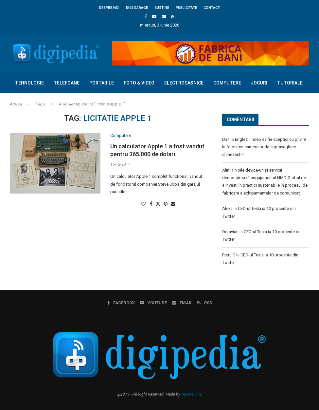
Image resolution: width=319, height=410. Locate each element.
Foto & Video (138, 82)
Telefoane (66, 82)
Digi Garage (137, 8)
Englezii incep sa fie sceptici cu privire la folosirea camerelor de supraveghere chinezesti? (264, 147)
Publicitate (186, 8)
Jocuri (259, 82)
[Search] (306, 121)
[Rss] (172, 16)
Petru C (228, 254)
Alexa (227, 208)
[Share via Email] (173, 203)
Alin (225, 170)
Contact (212, 8)
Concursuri (29, 102)
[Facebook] (146, 16)
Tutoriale (289, 82)
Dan (226, 139)
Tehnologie (29, 82)
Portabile (101, 82)
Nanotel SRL (191, 394)
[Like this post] (143, 203)
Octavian (230, 231)
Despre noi (109, 8)
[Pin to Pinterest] (166, 203)
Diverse (63, 102)
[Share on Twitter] (158, 203)
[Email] (164, 16)
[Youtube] (154, 16)
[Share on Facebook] (151, 203)
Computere (227, 82)
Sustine (161, 8)
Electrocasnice (183, 82)
